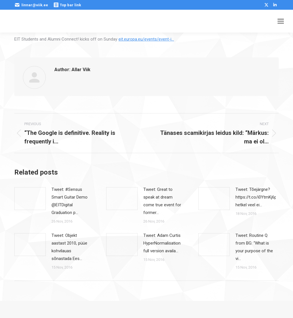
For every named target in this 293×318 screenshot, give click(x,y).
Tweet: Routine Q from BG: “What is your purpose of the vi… (254, 247)
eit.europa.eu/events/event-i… (146, 39)
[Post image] (30, 198)
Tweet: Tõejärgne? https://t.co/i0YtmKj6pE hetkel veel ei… (257, 197)
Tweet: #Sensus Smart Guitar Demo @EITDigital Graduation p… (70, 201)
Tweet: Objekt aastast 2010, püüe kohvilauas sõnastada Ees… (69, 247)
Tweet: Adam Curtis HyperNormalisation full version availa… (162, 243)
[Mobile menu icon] (280, 21)
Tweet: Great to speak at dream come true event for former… (162, 201)
